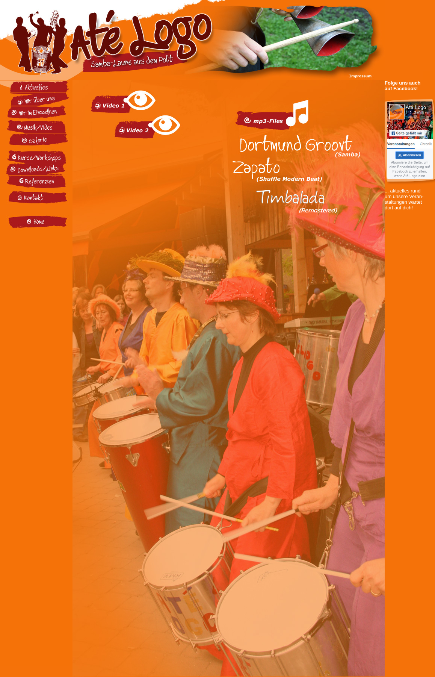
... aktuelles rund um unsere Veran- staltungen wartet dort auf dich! (410, 194)
